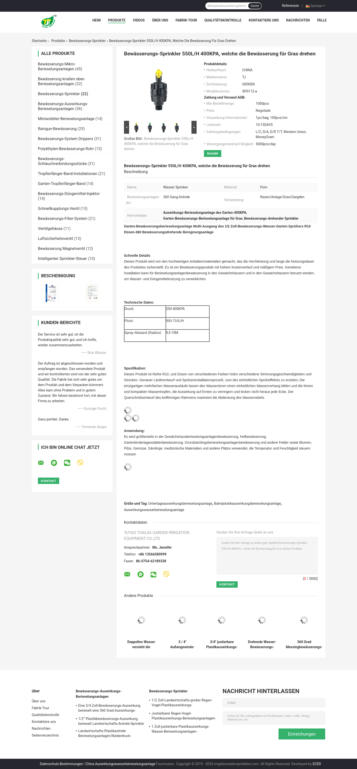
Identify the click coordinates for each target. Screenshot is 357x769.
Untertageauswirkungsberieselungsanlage (180, 503)
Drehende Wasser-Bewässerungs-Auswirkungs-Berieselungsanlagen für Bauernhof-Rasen (262, 644)
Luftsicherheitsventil (55, 238)
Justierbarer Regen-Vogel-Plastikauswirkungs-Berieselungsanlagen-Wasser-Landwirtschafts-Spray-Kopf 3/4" (184, 716)
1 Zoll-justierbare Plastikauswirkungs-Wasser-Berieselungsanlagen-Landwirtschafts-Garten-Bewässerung (181, 730)
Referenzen (290, 6)
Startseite (39, 41)
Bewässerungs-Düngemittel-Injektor (69, 193)
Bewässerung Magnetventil (61, 248)
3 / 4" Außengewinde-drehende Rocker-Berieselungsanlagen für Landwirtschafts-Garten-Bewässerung (182, 644)
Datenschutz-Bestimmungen (61, 764)
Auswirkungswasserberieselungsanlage (154, 510)
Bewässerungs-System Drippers (65, 138)
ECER (316, 764)
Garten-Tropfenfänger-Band (61, 183)
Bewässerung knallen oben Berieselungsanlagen (61, 81)
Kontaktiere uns (264, 20)
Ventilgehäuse (50, 228)
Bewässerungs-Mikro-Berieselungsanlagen (57, 66)
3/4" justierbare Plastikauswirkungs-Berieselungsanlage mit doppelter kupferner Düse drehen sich (222, 644)
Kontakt (212, 153)
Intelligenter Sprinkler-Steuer (62, 258)
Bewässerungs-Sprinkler (87, 41)
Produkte (116, 20)
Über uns (160, 20)
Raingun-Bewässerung (57, 128)
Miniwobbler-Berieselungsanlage (66, 118)
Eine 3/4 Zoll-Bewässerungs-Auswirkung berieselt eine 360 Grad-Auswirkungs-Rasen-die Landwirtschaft (109, 709)
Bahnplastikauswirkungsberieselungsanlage (247, 503)
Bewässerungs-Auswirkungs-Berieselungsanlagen (63, 106)
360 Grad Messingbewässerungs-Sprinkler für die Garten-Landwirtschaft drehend (304, 644)
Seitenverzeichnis (45, 735)
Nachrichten (298, 20)
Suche (255, 6)
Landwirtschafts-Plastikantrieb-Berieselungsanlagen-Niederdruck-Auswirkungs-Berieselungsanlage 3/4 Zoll (110, 734)
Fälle (322, 20)
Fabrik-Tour (186, 20)
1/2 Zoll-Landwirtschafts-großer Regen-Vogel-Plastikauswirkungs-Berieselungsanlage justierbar (182, 703)
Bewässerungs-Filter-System (62, 218)
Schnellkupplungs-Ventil (58, 208)
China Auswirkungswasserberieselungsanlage (120, 764)
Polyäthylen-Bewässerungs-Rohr (66, 148)
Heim (96, 20)
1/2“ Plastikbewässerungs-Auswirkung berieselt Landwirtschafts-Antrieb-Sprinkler (111, 721)
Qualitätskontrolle (223, 20)
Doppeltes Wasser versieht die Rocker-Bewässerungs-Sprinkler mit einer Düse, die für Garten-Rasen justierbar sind (141, 644)
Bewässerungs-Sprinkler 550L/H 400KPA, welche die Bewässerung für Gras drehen (158, 144)
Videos (139, 20)
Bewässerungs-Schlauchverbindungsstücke (62, 161)
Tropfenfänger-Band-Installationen (67, 173)
